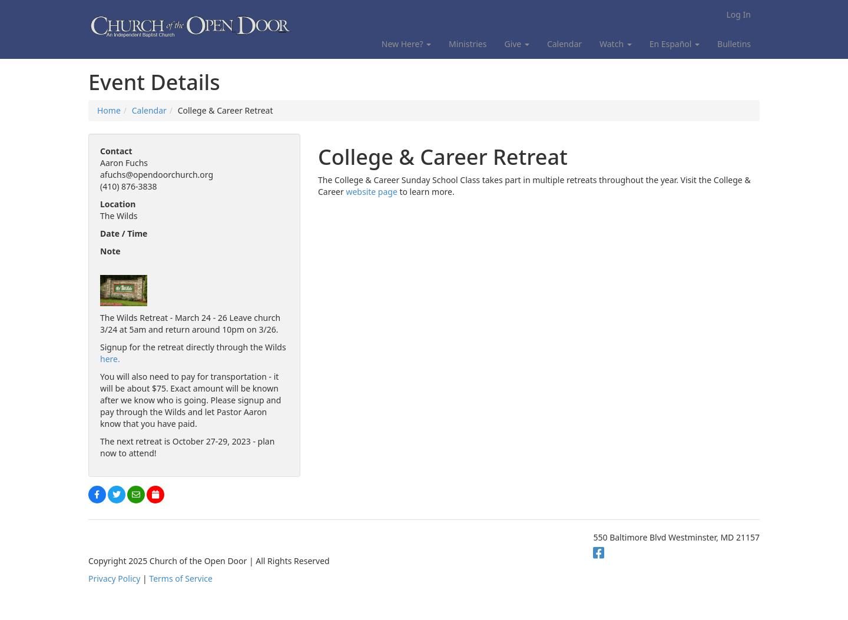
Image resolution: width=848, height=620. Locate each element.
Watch (615, 43)
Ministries (467, 43)
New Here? (406, 43)
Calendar (564, 43)
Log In (739, 14)
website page (371, 191)
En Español (675, 43)
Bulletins (734, 43)
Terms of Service (181, 578)
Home (109, 110)
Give (516, 43)
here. (110, 358)
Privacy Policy (114, 578)
